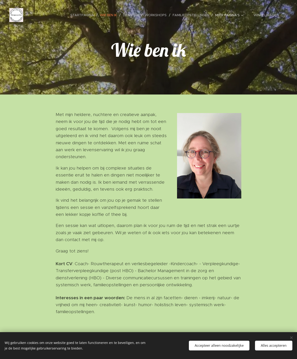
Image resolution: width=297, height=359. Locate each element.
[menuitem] (83, 15)
